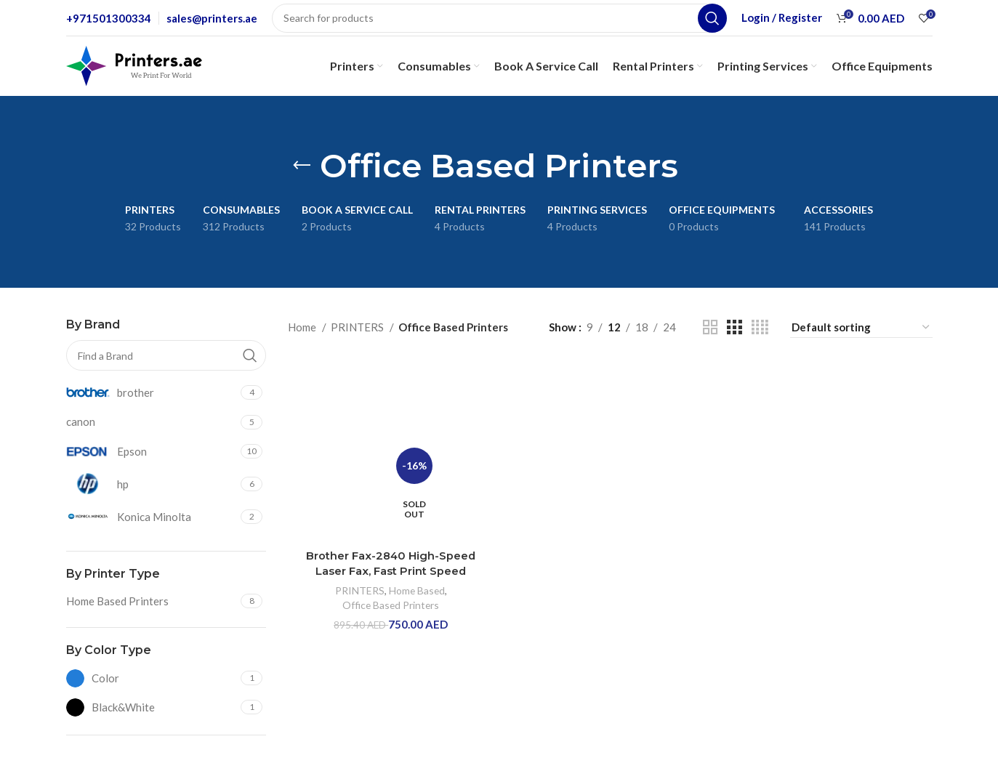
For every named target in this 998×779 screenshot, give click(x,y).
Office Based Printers (390, 604)
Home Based (416, 590)
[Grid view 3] (734, 327)
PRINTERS (358, 327)
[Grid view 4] (760, 327)
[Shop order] (861, 327)
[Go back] (301, 165)
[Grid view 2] (710, 327)
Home (303, 327)
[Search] (499, 18)
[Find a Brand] (166, 355)
